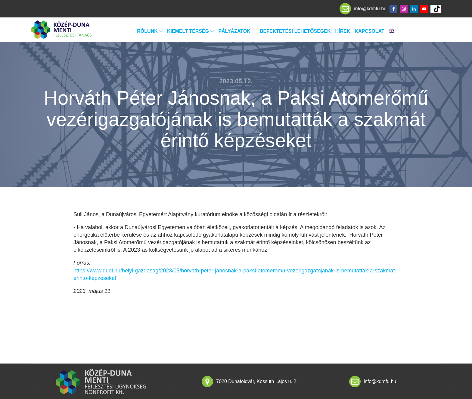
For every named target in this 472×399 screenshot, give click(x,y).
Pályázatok (236, 31)
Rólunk (150, 31)
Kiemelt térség (190, 31)
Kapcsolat (369, 31)
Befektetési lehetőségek (295, 31)
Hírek (342, 31)
